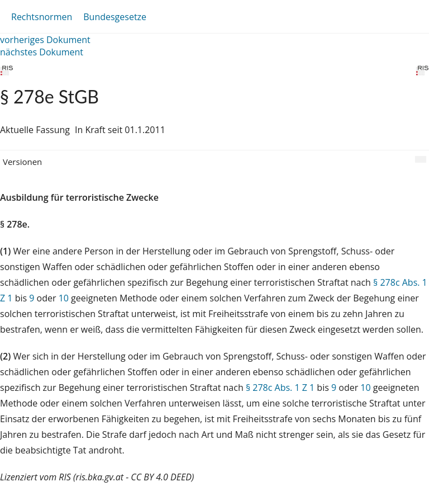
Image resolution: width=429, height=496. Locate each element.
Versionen (22, 161)
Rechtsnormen (41, 17)
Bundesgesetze (114, 17)
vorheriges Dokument (45, 40)
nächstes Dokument (41, 52)
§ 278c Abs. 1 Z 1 (280, 387)
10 (64, 298)
